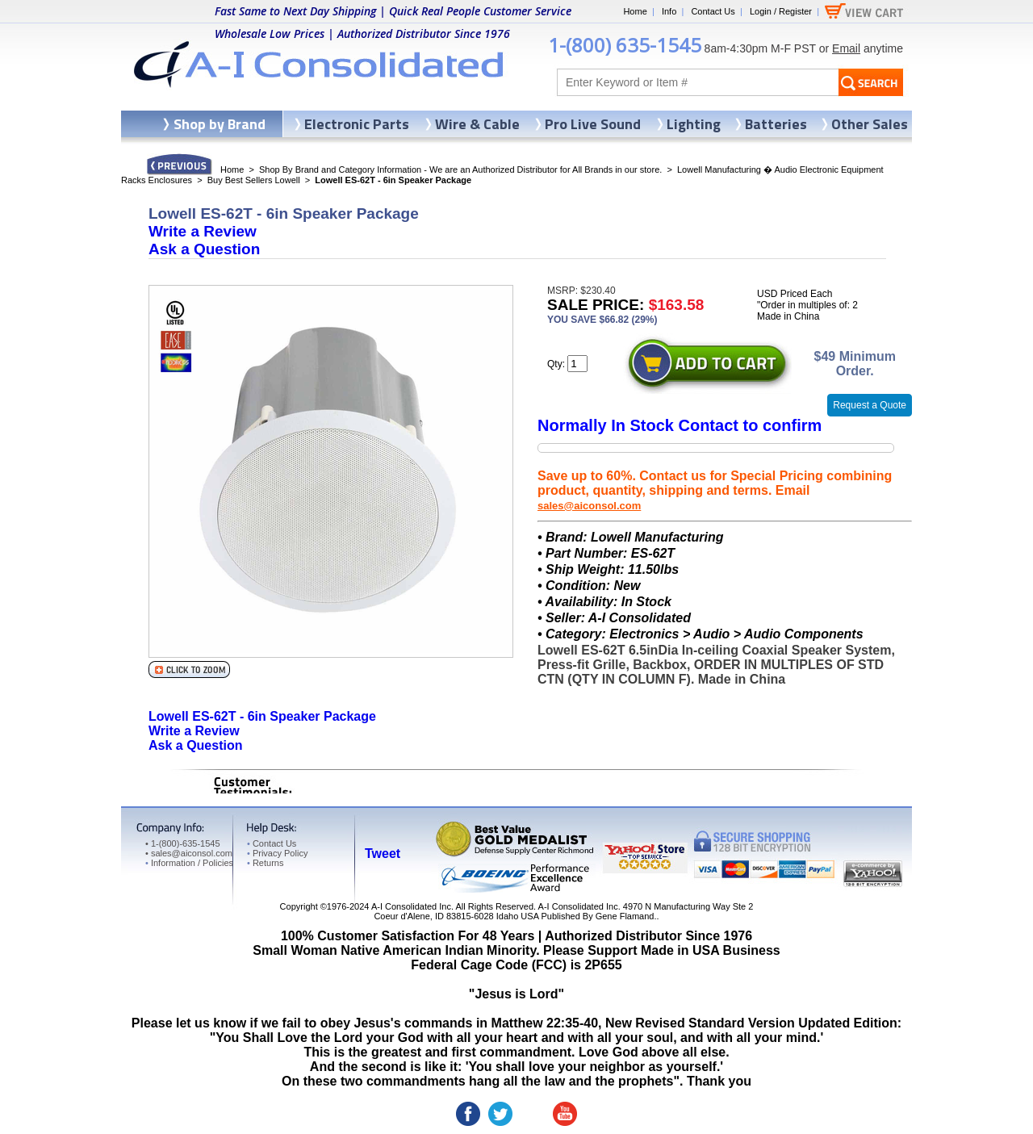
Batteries (776, 124)
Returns (265, 863)
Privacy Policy (277, 853)
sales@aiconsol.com (589, 506)
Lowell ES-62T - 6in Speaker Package (262, 716)
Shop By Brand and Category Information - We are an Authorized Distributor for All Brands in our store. (460, 169)
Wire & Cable (477, 124)
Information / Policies (189, 863)
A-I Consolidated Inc (411, 906)
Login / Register (781, 11)
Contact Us (712, 11)
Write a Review (202, 231)
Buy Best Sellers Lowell (253, 180)
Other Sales (869, 124)
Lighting (694, 124)
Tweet (382, 853)
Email (846, 48)
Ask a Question (204, 249)
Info (669, 11)
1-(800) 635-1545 (624, 44)
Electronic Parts (356, 124)
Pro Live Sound (593, 124)
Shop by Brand (220, 124)
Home (634, 11)
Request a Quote (869, 405)
